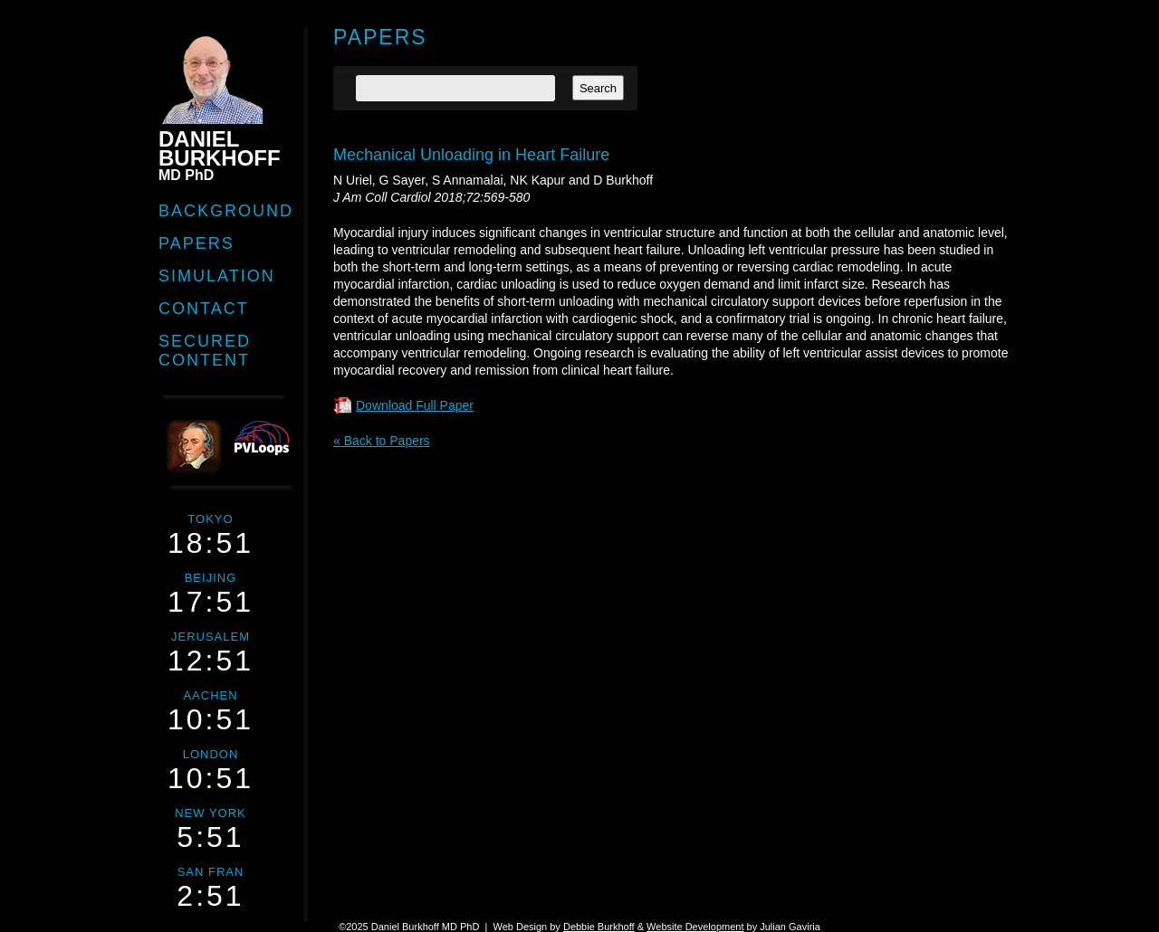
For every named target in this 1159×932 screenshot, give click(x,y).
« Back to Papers (381, 440)
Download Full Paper (415, 405)
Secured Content (204, 350)
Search (598, 88)
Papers (196, 243)
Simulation (216, 276)
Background (225, 211)
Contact (203, 309)
